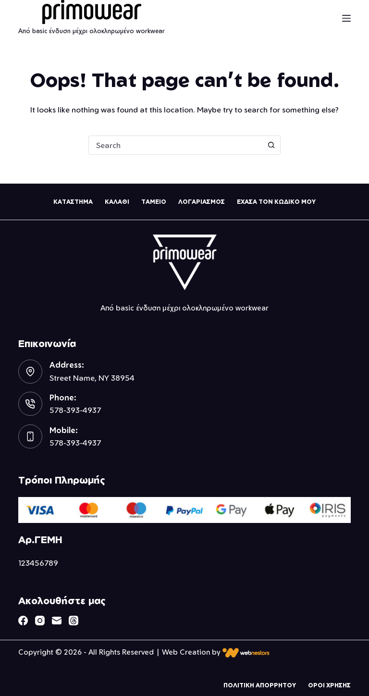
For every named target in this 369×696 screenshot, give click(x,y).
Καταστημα (73, 201)
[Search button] (271, 145)
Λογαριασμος (201, 201)
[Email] (57, 620)
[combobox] (175, 145)
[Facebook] (23, 620)
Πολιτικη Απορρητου (259, 685)
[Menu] (346, 18)
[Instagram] (40, 620)
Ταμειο (153, 201)
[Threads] (73, 620)
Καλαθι (117, 201)
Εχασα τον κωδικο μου (276, 201)
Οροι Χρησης (329, 685)
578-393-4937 (75, 410)
